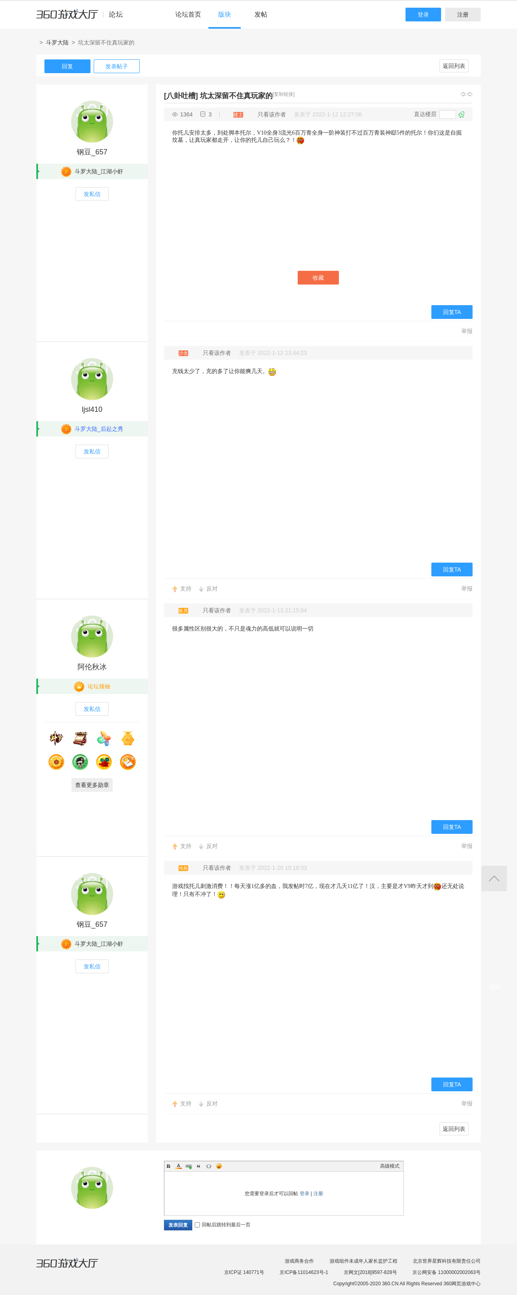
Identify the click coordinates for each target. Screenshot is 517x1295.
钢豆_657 (92, 152)
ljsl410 (92, 409)
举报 (467, 331)
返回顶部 (494, 878)
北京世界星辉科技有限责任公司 (447, 1261)
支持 (185, 588)
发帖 (260, 14)
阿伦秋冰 (92, 667)
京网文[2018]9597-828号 (370, 1272)
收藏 (318, 277)
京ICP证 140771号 (244, 1272)
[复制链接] (284, 94)
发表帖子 (116, 66)
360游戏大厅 (75, 1268)
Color (178, 1166)
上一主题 (462, 94)
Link (189, 1166)
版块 (224, 14)
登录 (423, 14)
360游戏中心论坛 (83, 18)
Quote (199, 1166)
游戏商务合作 (299, 1261)
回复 (67, 66)
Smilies (219, 1166)
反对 (212, 588)
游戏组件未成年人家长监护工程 (363, 1261)
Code (209, 1166)
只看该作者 (272, 114)
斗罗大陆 (57, 42)
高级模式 (389, 1166)
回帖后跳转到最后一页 (222, 1225)
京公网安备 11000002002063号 (446, 1272)
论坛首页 (188, 14)
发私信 (92, 194)
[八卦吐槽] (181, 96)
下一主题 (470, 94)
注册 (463, 14)
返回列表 (454, 66)
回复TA (452, 312)
